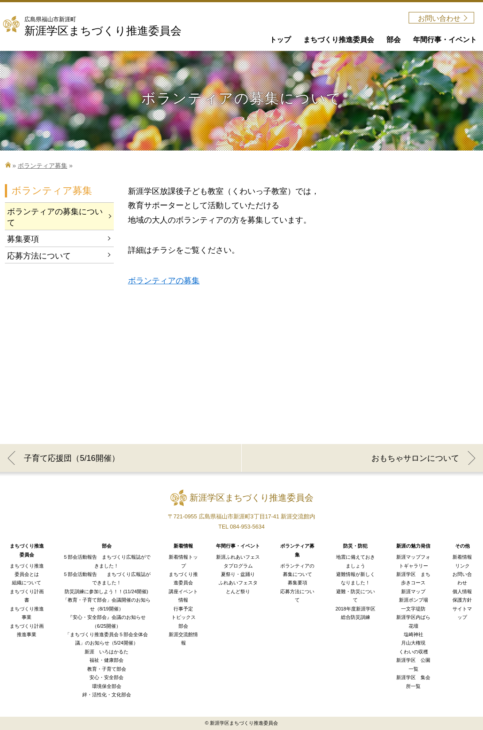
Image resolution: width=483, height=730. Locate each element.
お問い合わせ (439, 18)
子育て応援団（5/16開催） (71, 458)
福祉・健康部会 (106, 660)
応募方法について (39, 255)
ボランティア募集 (42, 165)
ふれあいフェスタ (238, 582)
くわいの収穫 (413, 651)
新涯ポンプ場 (413, 600)
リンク (462, 565)
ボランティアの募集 (164, 280)
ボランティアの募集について (55, 217)
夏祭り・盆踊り (238, 574)
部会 (183, 626)
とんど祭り (238, 591)
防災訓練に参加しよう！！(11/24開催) (106, 591)
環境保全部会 (106, 686)
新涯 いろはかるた (106, 651)
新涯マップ (413, 591)
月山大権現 (413, 642)
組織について (26, 582)
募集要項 (23, 239)
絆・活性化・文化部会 (106, 694)
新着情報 (462, 557)
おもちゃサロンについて (415, 458)
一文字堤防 (413, 608)
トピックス (183, 617)
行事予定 (183, 608)
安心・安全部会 (106, 677)
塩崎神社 (413, 634)
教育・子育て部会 (106, 669)
